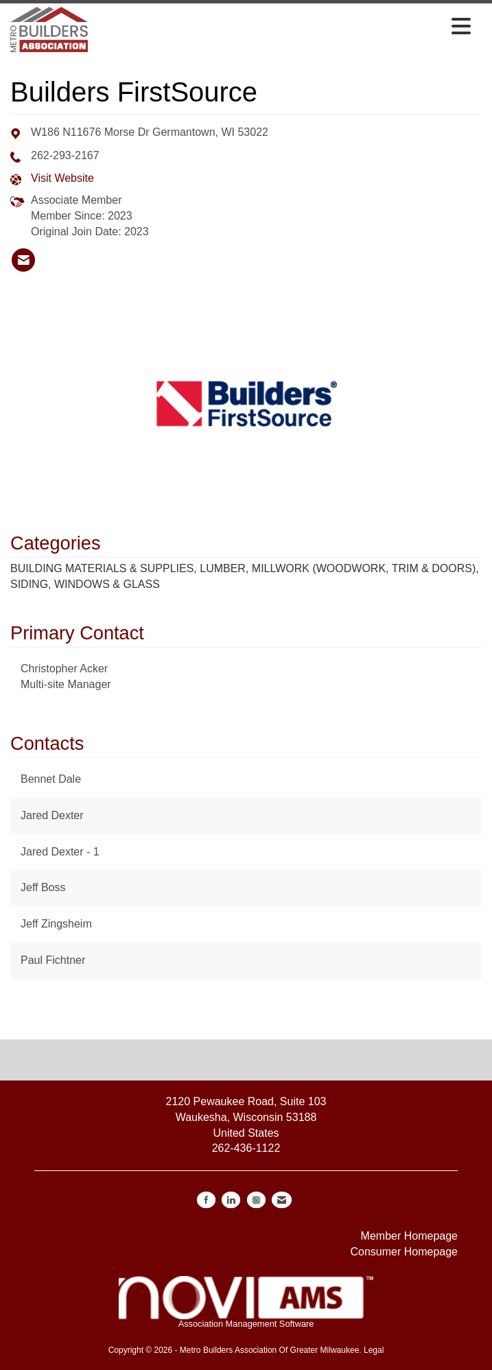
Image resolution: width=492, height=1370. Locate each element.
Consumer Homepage (404, 1251)
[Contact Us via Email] (282, 1200)
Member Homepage (409, 1236)
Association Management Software (246, 1303)
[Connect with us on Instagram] (256, 1200)
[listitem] (23, 260)
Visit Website (62, 178)
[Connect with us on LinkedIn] (231, 1200)
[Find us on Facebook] (206, 1200)
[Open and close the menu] (283, 27)
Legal (374, 1350)
